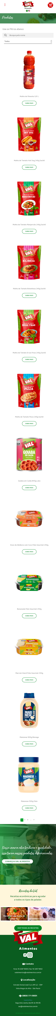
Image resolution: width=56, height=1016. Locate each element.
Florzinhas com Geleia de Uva (42, 919)
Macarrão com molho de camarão (14, 917)
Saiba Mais (29, 103)
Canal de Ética (28, 1000)
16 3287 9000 (23, 969)
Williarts (38, 1013)
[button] (17, 861)
